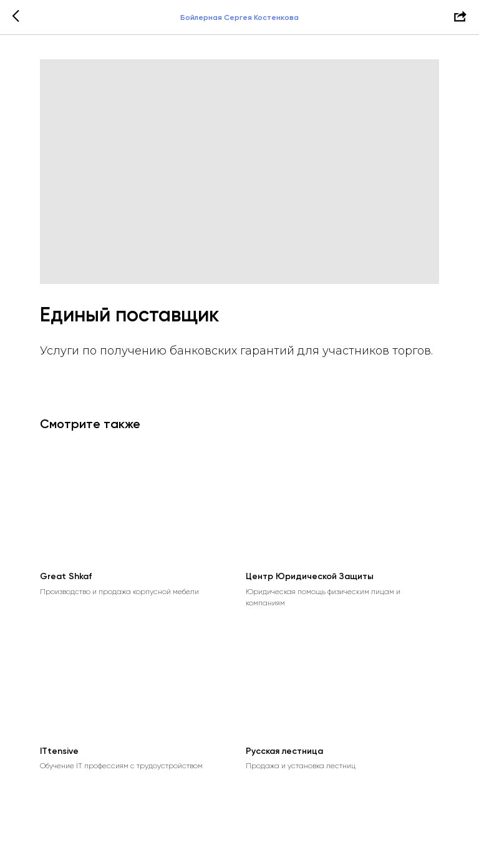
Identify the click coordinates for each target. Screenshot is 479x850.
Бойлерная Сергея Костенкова (239, 17)
